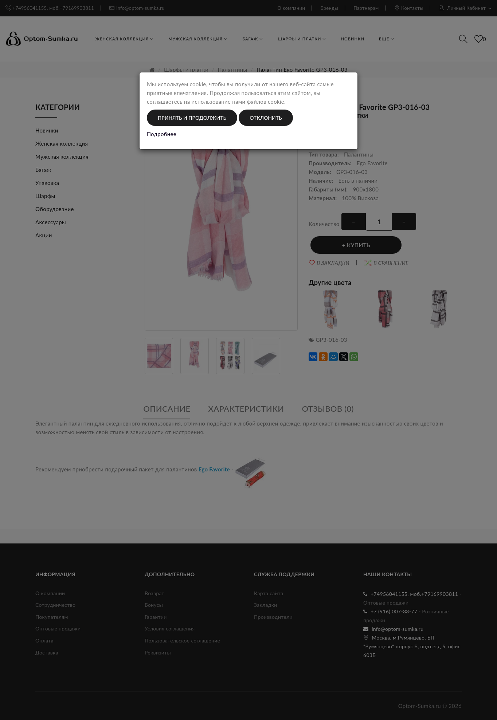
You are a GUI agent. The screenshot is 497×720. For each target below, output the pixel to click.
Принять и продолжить (192, 118)
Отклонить (266, 118)
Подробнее (161, 134)
